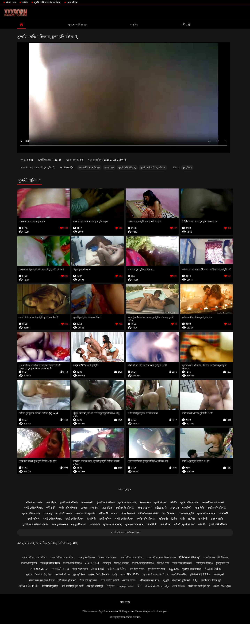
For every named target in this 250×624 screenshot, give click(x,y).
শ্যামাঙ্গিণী (186, 507)
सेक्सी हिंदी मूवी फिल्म (88, 580)
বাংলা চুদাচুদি (125, 489)
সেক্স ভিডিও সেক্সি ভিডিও (215, 557)
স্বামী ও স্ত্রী (186, 24)
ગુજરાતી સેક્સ (63, 574)
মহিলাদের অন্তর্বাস (34, 502)
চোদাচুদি (106, 563)
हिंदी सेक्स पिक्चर (137, 569)
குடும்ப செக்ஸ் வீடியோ (39, 574)
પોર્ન (139, 586)
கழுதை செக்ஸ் (126, 586)
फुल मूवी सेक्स (79, 574)
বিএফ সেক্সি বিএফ (107, 557)
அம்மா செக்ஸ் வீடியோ (155, 574)
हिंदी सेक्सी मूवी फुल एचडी (72, 586)
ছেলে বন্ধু (48, 513)
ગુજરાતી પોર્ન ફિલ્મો (28, 586)
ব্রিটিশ (174, 518)
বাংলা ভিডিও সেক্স (60, 569)
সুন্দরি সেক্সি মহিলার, (127, 167)
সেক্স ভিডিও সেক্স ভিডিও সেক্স (161, 557)
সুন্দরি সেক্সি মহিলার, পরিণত (35, 524)
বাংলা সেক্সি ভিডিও (72, 563)
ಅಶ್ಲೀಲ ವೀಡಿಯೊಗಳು (99, 574)
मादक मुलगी (219, 574)
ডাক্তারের (174, 507)
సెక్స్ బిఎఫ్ (174, 569)
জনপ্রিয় (134, 24)
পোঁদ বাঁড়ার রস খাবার (148, 513)
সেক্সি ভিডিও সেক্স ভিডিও (34, 557)
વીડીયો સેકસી (92, 563)
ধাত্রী (182, 518)
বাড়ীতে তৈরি (161, 507)
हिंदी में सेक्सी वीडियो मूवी (189, 557)
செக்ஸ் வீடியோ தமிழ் (157, 586)
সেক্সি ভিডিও (178, 586)
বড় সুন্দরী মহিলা (78, 524)
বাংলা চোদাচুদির (29, 563)
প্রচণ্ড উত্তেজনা (144, 507)
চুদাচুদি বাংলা (222, 563)
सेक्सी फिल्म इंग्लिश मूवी (182, 563)
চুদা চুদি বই (187, 167)
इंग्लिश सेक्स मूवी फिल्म (149, 580)
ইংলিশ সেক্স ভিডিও (117, 569)
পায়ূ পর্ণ (110, 586)
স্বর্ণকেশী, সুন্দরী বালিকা (184, 524)
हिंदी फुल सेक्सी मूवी (95, 586)
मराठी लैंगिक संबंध (178, 574)
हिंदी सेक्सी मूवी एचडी (67, 580)
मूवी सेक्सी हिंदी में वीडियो (200, 574)
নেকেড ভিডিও (129, 580)
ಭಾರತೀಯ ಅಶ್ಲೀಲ (222, 586)
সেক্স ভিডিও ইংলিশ (110, 580)
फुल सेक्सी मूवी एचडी (156, 569)
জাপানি (201, 524)
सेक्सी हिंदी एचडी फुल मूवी (199, 586)
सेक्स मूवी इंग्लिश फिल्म (50, 563)
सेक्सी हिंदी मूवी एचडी (181, 580)
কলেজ (114, 513)
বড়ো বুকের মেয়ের (60, 524)
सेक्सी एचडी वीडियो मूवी (211, 580)
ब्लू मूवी (165, 580)
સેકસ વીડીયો (97, 569)
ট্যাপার (84, 507)
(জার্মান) (94, 507)
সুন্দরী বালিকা (160, 502)
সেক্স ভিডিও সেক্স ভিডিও (131, 557)
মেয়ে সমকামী (87, 502)
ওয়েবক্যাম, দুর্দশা (186, 513)
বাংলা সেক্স (11, 2)
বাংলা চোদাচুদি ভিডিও (143, 563)
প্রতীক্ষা (191, 518)
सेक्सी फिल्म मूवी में (80, 569)
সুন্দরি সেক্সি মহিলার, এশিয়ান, (47, 2)
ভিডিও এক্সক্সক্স (121, 563)
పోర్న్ (114, 574)
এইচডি (173, 502)
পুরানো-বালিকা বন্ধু (77, 24)
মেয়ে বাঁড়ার (72, 2)
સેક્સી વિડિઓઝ (213, 569)
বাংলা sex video (130, 574)
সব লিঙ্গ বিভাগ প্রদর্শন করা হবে (125, 532)
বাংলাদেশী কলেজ (64, 513)
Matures (145, 502)
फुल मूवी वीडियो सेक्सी (191, 569)
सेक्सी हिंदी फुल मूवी (50, 586)
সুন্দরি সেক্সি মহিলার (69, 502)
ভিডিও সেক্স (163, 563)
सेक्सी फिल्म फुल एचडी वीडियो (42, 580)
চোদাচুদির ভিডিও (86, 557)
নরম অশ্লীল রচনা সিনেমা (89, 167)
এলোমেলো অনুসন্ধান (85, 513)
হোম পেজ (125, 602)
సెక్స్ (195, 580)
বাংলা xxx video (38, 569)
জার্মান (25, 2)
